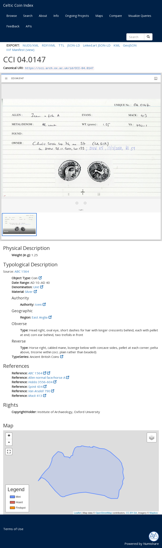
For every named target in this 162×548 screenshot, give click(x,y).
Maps (99, 16)
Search (27, 16)
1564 (35, 373)
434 (35, 386)
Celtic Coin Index (18, 5)
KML (116, 45)
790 (39, 391)
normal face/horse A (47, 377)
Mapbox (154, 513)
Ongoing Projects (77, 16)
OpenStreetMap (104, 513)
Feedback (12, 26)
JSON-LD (73, 45)
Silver (29, 291)
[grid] (81, 226)
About (43, 16)
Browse (11, 16)
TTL (61, 45)
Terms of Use (13, 529)
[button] (19, 224)
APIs (29, 26)
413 (35, 395)
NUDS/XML (31, 45)
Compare (115, 16)
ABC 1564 (22, 271)
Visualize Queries (139, 16)
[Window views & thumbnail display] (156, 78)
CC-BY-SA (131, 513)
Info (56, 16)
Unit (36, 287)
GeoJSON (129, 45)
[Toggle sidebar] (6, 78)
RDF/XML (48, 45)
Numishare (151, 543)
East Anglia (39, 317)
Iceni (38, 304)
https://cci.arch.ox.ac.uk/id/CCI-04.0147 (59, 68)
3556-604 (40, 382)
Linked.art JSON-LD (97, 45)
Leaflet (77, 513)
